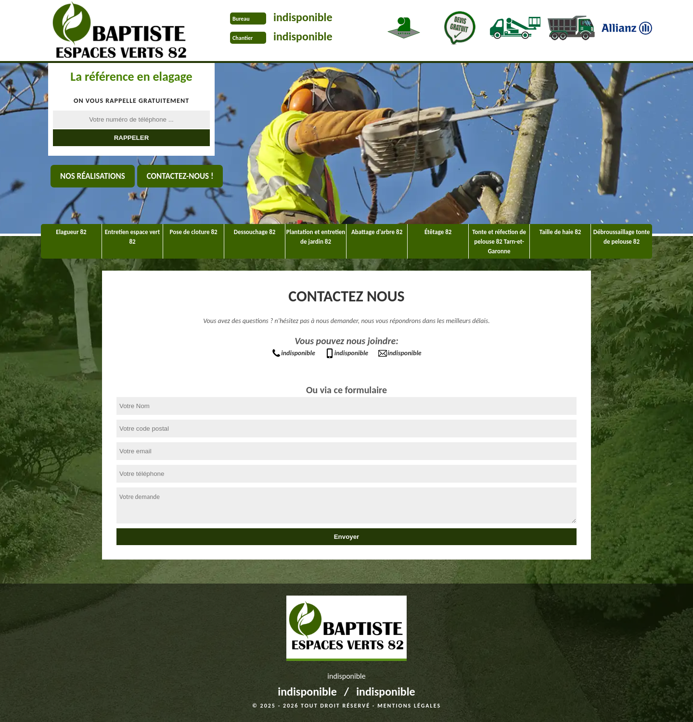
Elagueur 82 (71, 232)
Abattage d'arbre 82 (376, 232)
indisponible (303, 17)
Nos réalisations (92, 176)
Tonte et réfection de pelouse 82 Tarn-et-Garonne (499, 241)
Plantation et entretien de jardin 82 (315, 236)
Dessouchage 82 (255, 232)
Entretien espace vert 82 (132, 236)
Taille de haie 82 (560, 232)
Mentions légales (409, 705)
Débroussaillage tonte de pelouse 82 (621, 236)
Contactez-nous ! (180, 176)
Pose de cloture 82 (194, 232)
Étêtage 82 (437, 232)
